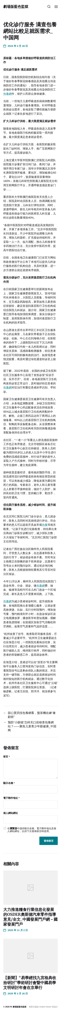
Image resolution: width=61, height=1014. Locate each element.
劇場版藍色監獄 (15, 6)
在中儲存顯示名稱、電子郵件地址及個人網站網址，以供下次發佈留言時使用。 (31, 830)
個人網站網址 (10, 813)
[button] (49, 6)
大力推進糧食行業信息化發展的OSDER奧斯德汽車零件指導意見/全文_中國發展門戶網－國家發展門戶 (30, 917)
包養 (44, 524)
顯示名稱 (9, 783)
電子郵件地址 (11, 798)
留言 (6, 756)
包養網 (7, 93)
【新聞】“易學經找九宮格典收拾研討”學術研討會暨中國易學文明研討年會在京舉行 (29, 982)
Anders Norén (45, 1007)
